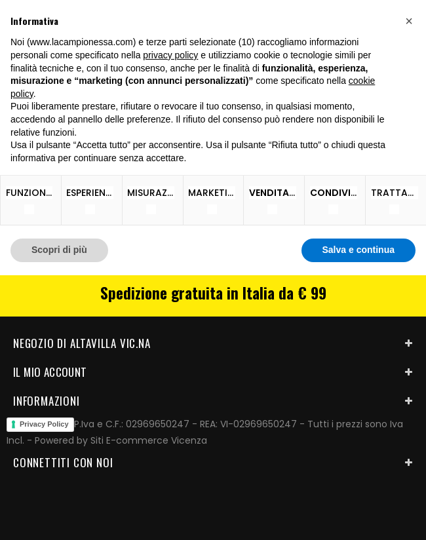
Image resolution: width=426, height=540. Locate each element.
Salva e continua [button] (358, 249)
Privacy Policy (44, 424)
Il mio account (50, 372)
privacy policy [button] (170, 55)
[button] (408, 20)
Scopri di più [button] (59, 249)
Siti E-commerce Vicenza (148, 440)
